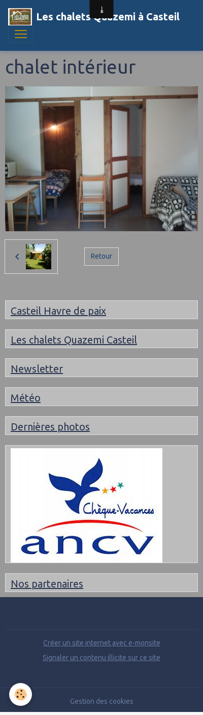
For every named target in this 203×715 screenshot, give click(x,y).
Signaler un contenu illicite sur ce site (101, 658)
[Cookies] (20, 694)
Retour (101, 256)
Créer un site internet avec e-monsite (101, 643)
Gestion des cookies (101, 701)
